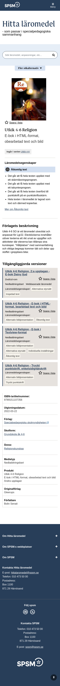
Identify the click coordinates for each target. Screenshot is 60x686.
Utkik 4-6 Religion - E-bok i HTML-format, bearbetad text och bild (27, 305)
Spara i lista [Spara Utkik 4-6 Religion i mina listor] (13, 122)
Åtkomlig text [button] (19, 169)
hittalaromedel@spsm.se (25, 572)
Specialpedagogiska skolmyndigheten (26, 422)
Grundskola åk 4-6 (14, 434)
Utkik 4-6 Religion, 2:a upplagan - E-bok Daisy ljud (27, 273)
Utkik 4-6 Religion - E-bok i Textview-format (23, 331)
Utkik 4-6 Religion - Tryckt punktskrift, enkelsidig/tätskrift (25, 367)
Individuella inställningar (41, 350)
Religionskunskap (14, 448)
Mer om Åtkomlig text (16, 209)
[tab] (30, 170)
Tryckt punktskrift (15, 382)
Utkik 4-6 (25, 151)
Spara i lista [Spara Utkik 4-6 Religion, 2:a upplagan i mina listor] (46, 278)
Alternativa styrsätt (41, 289)
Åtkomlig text (43, 319)
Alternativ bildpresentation (19, 319)
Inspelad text (12, 294)
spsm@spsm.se (34, 647)
